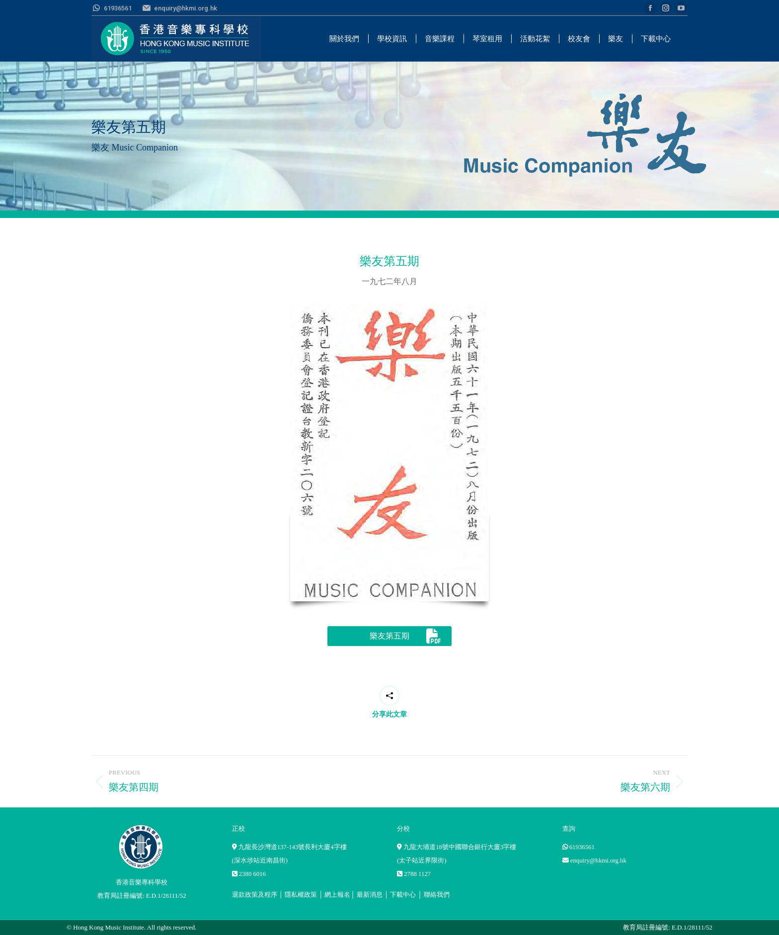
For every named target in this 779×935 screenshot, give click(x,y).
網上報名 (337, 894)
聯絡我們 (437, 894)
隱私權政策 (301, 894)
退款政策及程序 (254, 894)
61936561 (582, 847)
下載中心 (403, 894)
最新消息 (370, 894)
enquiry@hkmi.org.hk (598, 860)
